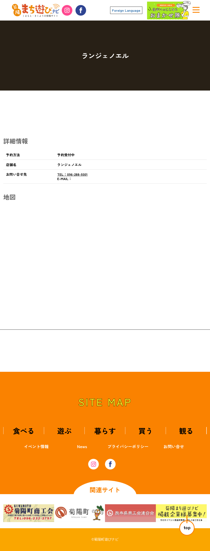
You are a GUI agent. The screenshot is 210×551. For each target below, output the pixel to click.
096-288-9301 (72, 174)
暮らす (105, 430)
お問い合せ (173, 446)
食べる (23, 430)
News (82, 446)
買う (145, 430)
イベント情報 (36, 446)
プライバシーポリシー (127, 446)
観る (186, 430)
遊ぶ (64, 430)
